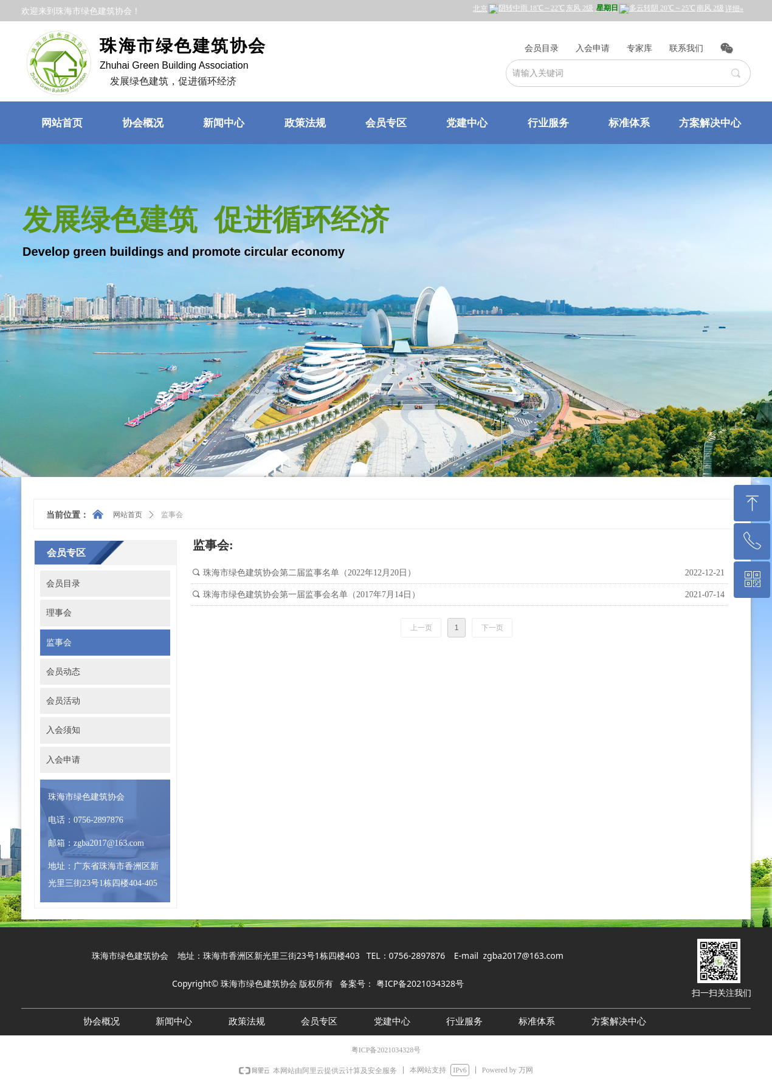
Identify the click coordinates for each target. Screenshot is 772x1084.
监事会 (172, 514)
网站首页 (127, 514)
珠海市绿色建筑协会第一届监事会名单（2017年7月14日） (311, 594)
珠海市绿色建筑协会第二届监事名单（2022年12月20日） (309, 572)
